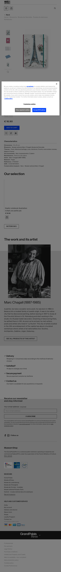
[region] (30, 98)
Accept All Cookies (39, 110)
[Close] (56, 84)
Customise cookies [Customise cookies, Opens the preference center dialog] (29, 104)
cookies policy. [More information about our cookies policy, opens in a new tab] (8, 98)
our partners (30, 86)
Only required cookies (23, 110)
